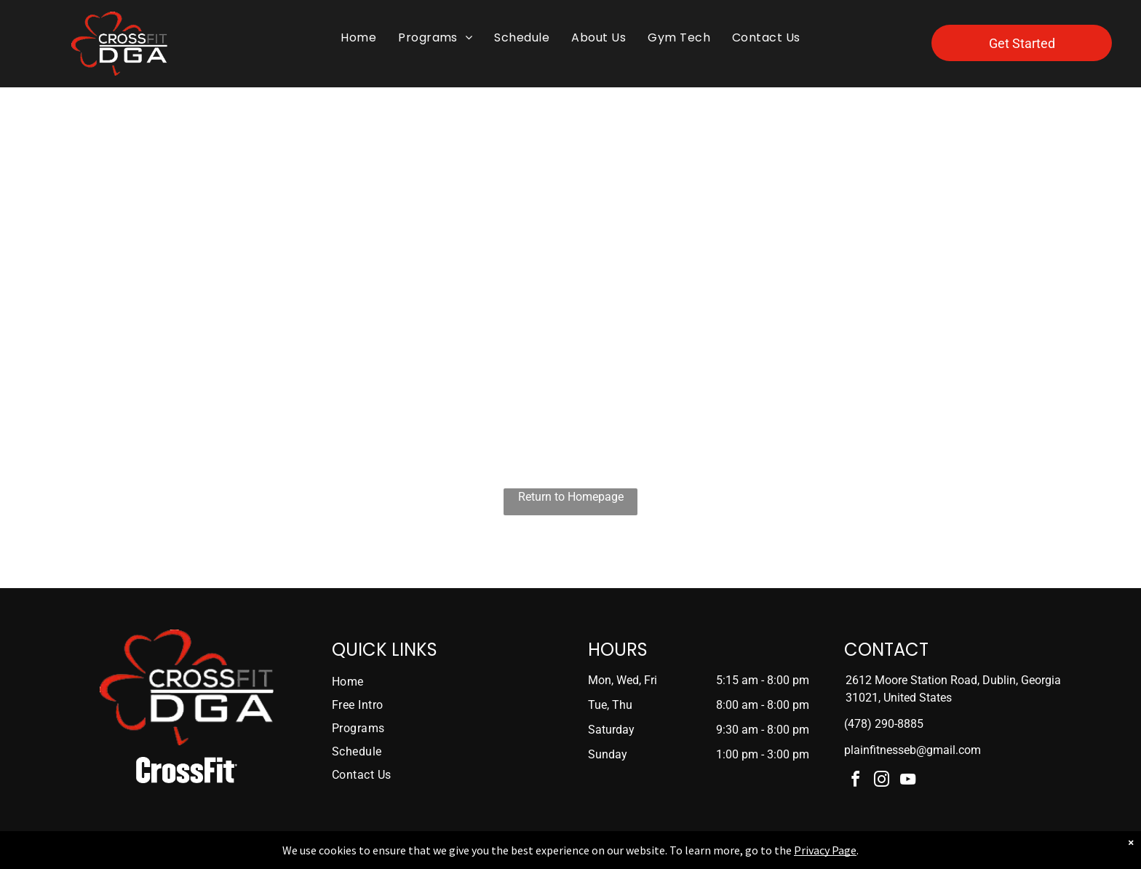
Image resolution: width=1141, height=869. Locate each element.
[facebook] (855, 781)
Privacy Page (825, 850)
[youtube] (908, 781)
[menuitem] (358, 38)
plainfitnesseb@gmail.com (912, 750)
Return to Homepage (571, 497)
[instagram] (882, 781)
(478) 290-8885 (883, 724)
